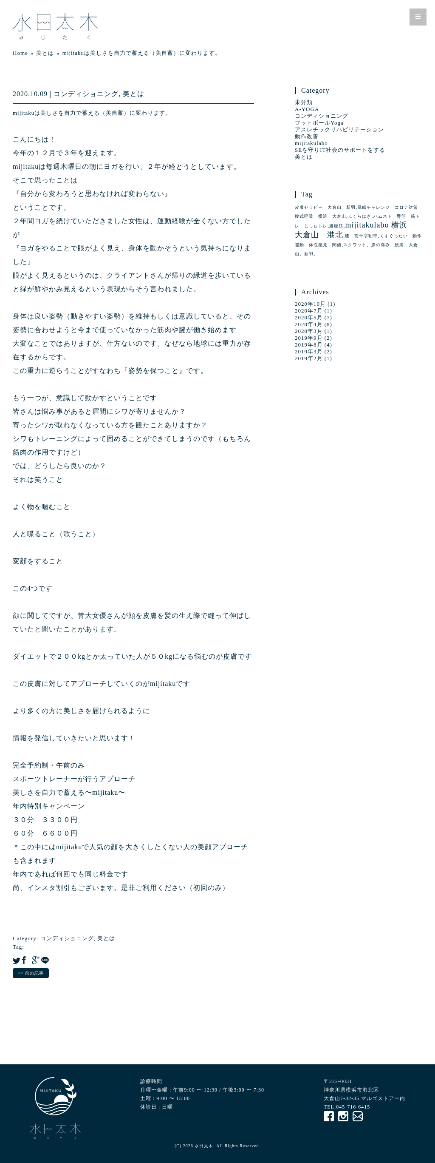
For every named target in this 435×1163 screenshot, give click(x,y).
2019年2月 (309, 358)
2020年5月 (309, 317)
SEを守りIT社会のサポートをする (340, 150)
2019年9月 (309, 338)
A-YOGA (307, 109)
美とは (133, 93)
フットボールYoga (319, 122)
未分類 (304, 102)
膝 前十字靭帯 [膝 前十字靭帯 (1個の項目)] (361, 235)
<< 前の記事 (31, 973)
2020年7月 (309, 310)
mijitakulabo (311, 143)
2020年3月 (309, 331)
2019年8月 (309, 344)
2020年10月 (310, 304)
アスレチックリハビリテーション (339, 129)
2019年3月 (309, 351)
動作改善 (307, 136)
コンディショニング (86, 93)
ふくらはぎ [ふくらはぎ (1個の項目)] (359, 216)
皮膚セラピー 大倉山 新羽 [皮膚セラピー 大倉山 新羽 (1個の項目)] (325, 207)
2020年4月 (309, 324)
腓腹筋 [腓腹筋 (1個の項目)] (336, 226)
